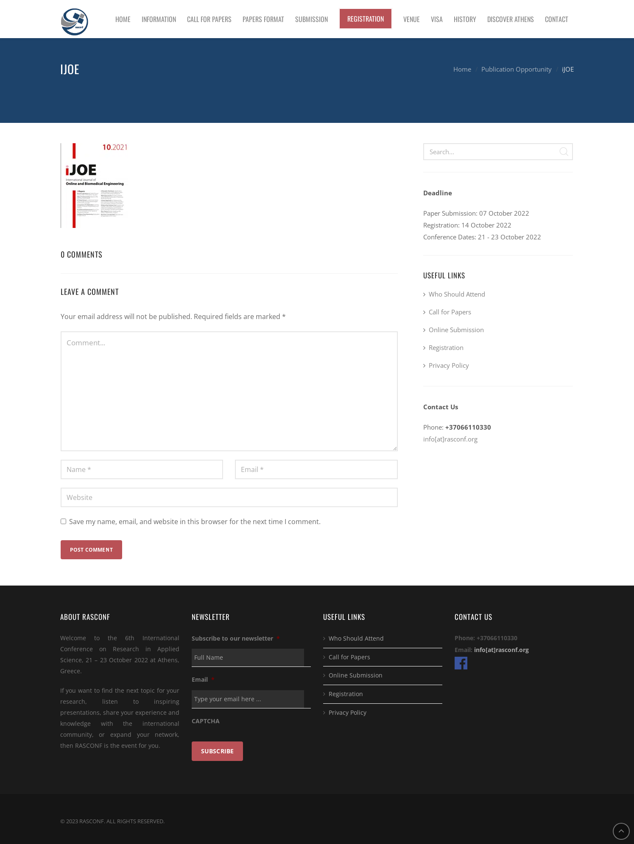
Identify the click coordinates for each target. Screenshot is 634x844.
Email (203, 679)
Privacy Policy (449, 365)
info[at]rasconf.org (450, 439)
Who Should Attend (457, 294)
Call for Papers (450, 312)
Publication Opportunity (516, 69)
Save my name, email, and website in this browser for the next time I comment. (195, 521)
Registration (446, 347)
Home (462, 69)
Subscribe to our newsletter (236, 638)
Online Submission (456, 329)
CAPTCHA (206, 721)
